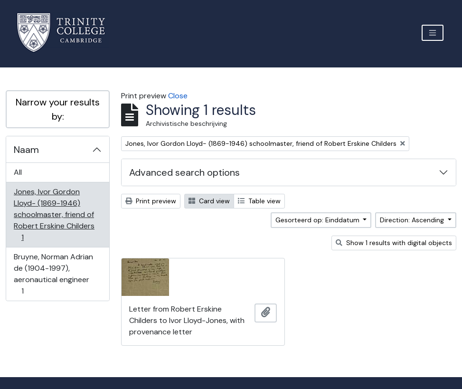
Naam (26, 149)
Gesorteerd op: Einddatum (318, 220)
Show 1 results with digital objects (394, 242)
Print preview (150, 201)
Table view (259, 201)
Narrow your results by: (58, 109)
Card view (209, 201)
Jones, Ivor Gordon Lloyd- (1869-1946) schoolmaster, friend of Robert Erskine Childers (53, 214)
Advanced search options (184, 172)
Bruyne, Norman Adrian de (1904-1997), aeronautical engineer (53, 274)
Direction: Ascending (413, 220)
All (18, 172)
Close (178, 96)
